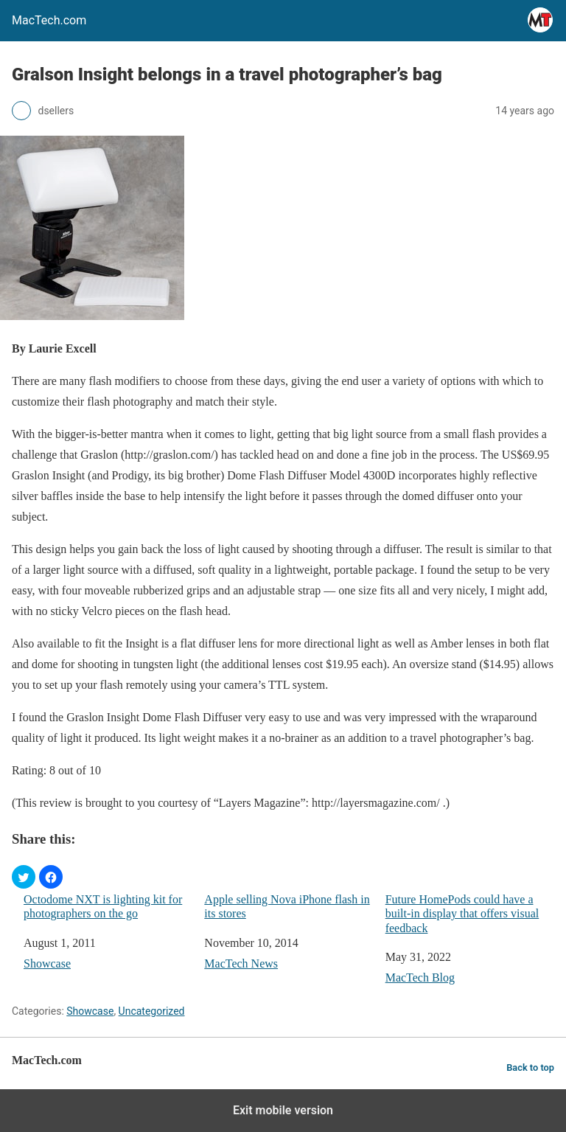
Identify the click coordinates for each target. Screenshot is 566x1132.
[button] (23, 877)
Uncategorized (152, 1011)
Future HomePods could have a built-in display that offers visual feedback (462, 913)
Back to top (530, 1067)
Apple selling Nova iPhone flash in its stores (286, 906)
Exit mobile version (283, 1110)
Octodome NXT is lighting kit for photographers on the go (103, 906)
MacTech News (241, 963)
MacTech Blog (420, 977)
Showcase (47, 963)
